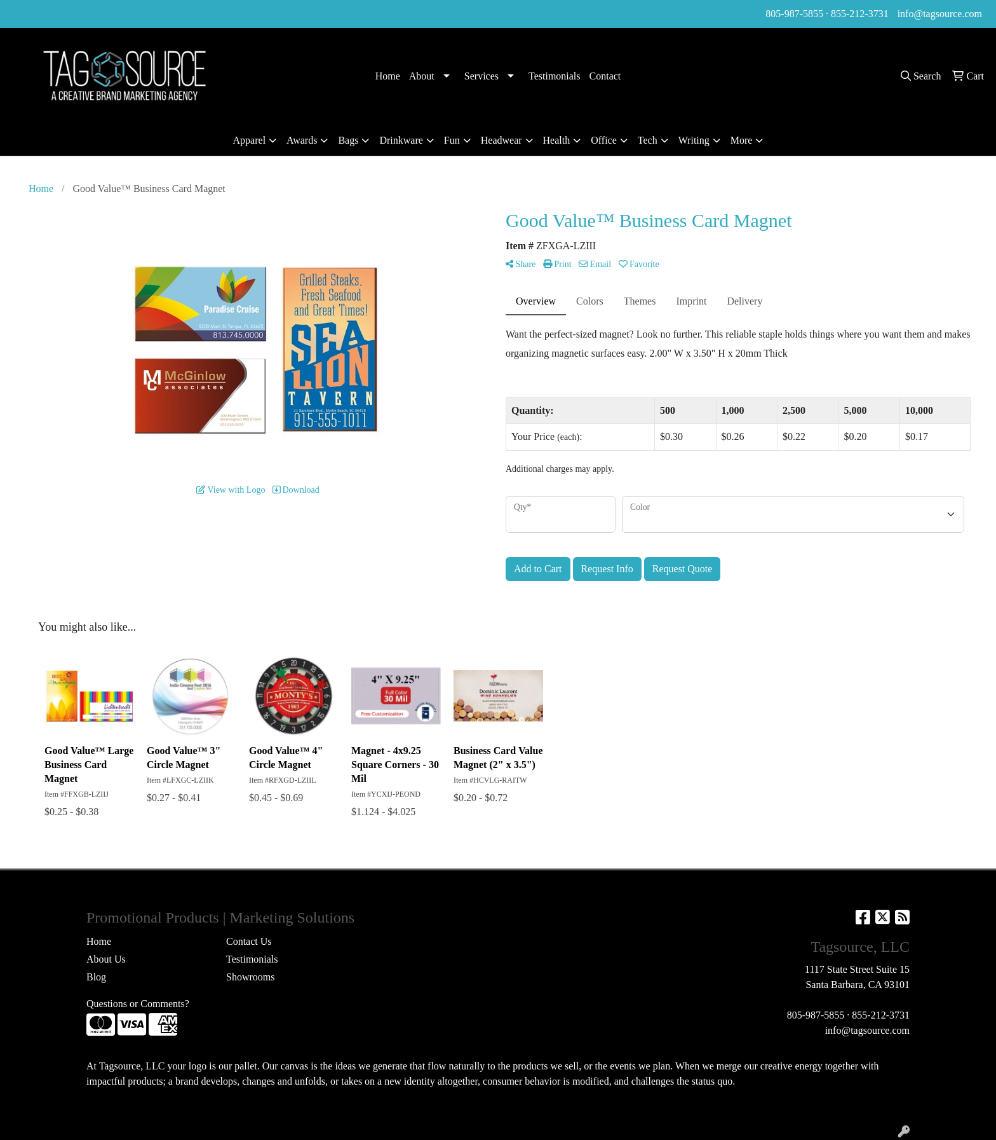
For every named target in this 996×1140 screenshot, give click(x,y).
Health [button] (556, 140)
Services (481, 76)
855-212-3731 (860, 13)
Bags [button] (348, 140)
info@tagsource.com (940, 13)
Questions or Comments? (137, 1003)
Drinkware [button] (400, 140)
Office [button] (604, 140)
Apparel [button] (249, 140)
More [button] (741, 140)
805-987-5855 (794, 13)
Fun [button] (452, 140)
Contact (605, 76)
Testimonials (554, 76)
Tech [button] (647, 140)
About (421, 76)
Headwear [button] (501, 140)
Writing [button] (694, 140)
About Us (106, 959)
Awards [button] (301, 140)
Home (387, 76)
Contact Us (249, 941)
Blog (96, 977)
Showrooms (250, 977)
